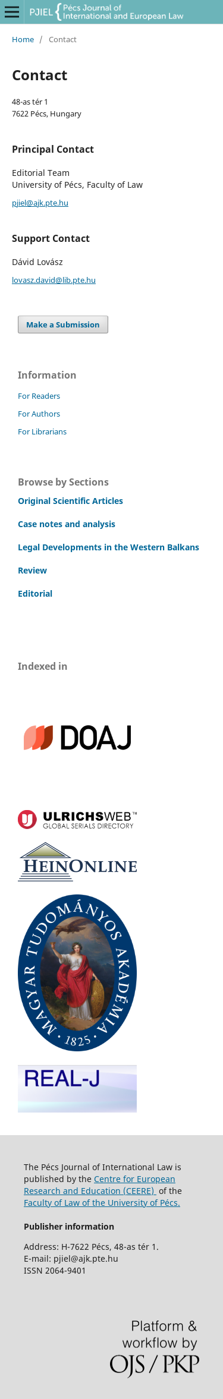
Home (23, 39)
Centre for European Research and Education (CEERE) (99, 1184)
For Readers (39, 395)
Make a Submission (63, 324)
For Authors (39, 413)
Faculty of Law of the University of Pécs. (102, 1202)
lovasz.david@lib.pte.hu (54, 280)
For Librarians (42, 431)
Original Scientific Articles (70, 500)
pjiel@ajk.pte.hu (40, 202)
